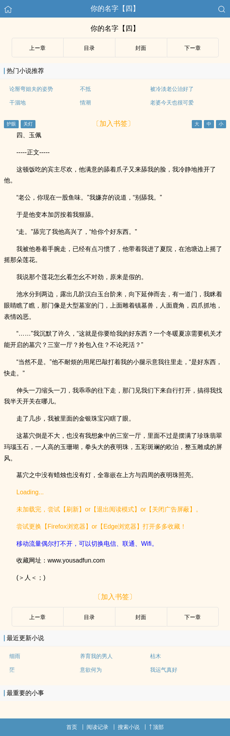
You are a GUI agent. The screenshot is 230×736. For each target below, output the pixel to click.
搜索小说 (129, 727)
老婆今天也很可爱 (172, 102)
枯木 (155, 656)
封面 (140, 48)
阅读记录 (97, 727)
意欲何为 (91, 670)
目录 (89, 48)
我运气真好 (163, 670)
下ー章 (192, 48)
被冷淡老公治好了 (172, 89)
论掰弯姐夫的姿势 (31, 89)
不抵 (85, 89)
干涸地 (17, 102)
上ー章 (37, 48)
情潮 (85, 102)
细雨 (14, 656)
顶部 (156, 727)
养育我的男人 (96, 656)
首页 (71, 727)
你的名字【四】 (115, 8)
